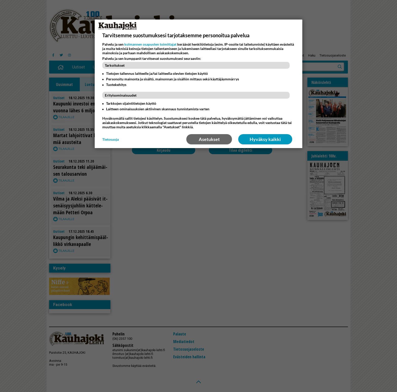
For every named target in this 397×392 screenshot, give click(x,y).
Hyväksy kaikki (265, 139)
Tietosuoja (110, 139)
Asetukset (209, 139)
